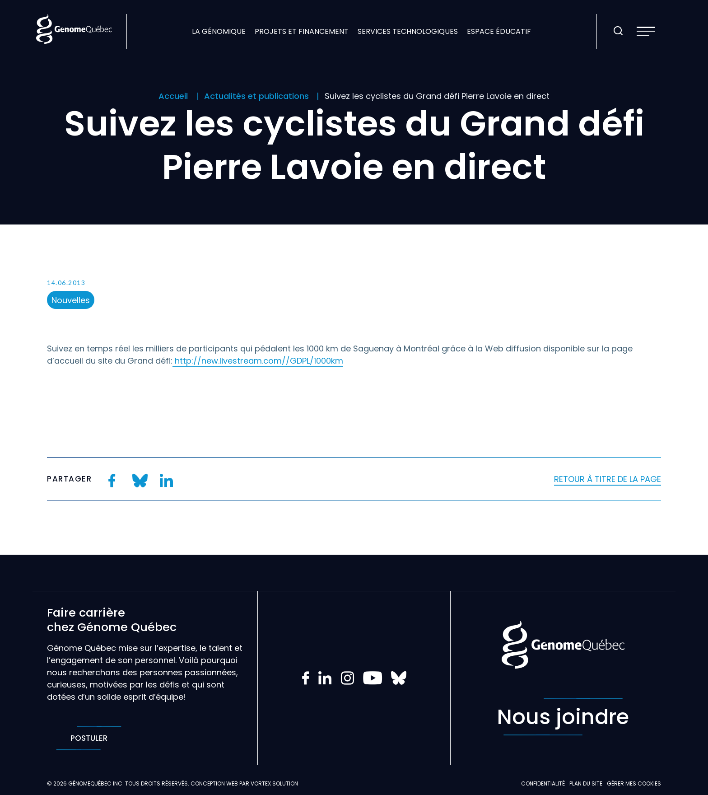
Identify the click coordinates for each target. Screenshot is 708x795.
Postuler (88, 738)
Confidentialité (543, 783)
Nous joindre (563, 716)
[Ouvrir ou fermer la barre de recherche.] (618, 31)
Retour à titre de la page (607, 479)
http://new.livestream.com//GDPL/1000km (257, 360)
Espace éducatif (499, 31)
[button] (645, 31)
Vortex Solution (274, 783)
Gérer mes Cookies (634, 783)
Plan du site (585, 783)
